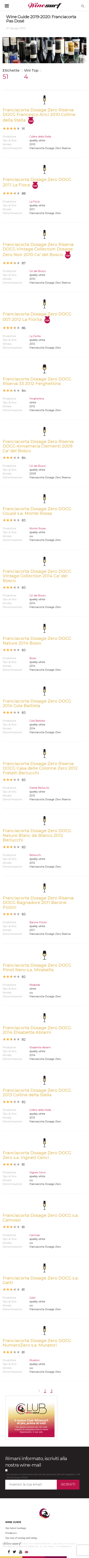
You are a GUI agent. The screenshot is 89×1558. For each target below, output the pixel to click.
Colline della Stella (40, 136)
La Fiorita (35, 336)
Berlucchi (35, 855)
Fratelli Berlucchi (39, 787)
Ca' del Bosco (37, 271)
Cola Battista (37, 720)
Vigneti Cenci (37, 1172)
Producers (11, 1533)
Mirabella (34, 984)
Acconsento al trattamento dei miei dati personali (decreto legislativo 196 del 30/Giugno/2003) (43, 1476)
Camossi (34, 1235)
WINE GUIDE (13, 1522)
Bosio (32, 658)
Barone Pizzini (38, 922)
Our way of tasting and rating (21, 1537)
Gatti (32, 1297)
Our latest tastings (15, 1528)
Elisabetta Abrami (40, 1047)
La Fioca (34, 201)
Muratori (34, 1360)
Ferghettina (36, 398)
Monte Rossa (37, 528)
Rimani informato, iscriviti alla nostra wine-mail (36, 1462)
